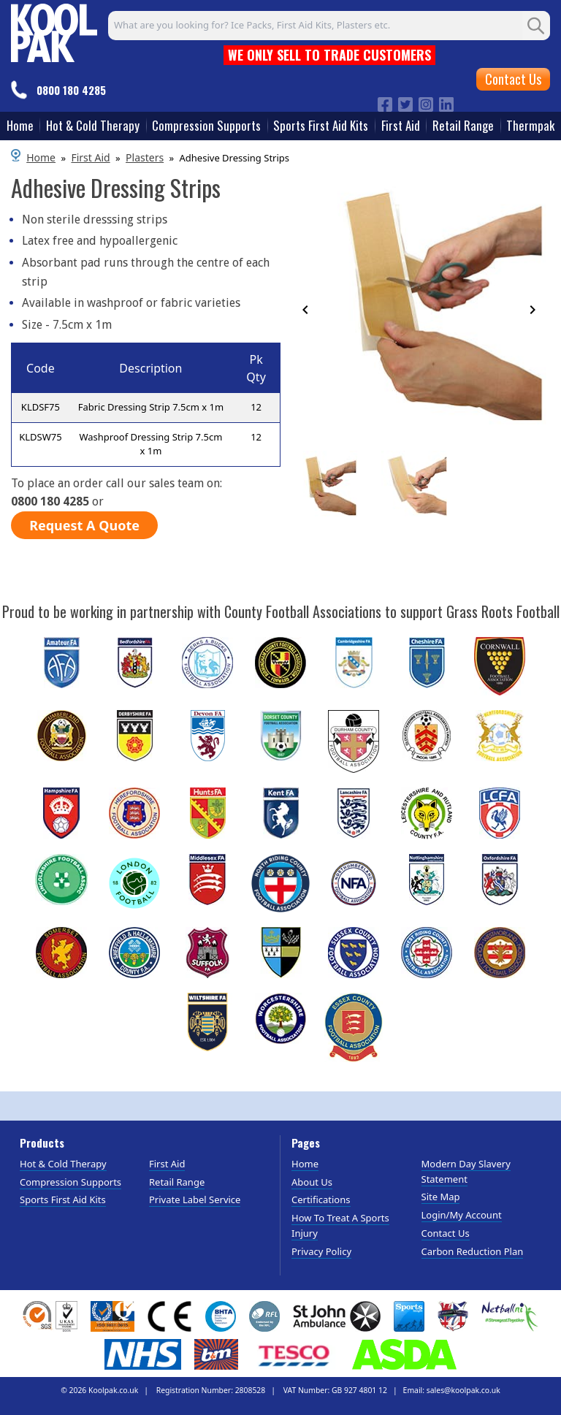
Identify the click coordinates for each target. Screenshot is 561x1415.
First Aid (90, 157)
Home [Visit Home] (304, 1163)
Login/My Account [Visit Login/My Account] (461, 1214)
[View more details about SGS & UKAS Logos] (50, 1316)
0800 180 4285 (71, 90)
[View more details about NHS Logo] (142, 1354)
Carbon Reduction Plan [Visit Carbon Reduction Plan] (472, 1251)
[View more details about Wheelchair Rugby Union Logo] (453, 1316)
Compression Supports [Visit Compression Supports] (70, 1182)
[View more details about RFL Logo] (265, 1316)
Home (41, 157)
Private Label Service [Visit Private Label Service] (194, 1199)
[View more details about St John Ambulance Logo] (336, 1316)
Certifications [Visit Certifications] (321, 1199)
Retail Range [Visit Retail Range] (177, 1182)
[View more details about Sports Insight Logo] (409, 1316)
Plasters (145, 157)
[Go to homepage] (54, 30)
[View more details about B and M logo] (216, 1354)
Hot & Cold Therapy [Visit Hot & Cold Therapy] (63, 1163)
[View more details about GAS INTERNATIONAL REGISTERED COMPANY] (112, 1316)
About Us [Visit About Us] (311, 1182)
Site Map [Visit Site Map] (440, 1196)
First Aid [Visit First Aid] (167, 1163)
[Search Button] (536, 25)
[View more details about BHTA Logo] (221, 1316)
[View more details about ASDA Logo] (404, 1354)
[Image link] (385, 103)
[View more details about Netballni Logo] (509, 1316)
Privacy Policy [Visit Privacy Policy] (321, 1251)
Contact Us (513, 78)
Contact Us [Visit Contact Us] (445, 1233)
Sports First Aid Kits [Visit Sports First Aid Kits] (63, 1199)
